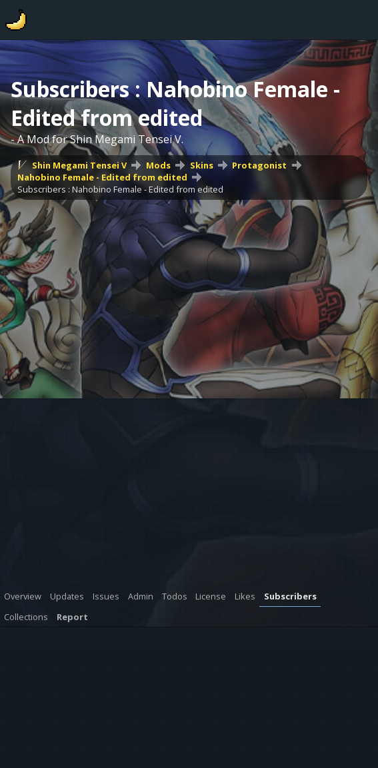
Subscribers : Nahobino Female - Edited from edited (120, 189)
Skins (201, 165)
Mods (158, 165)
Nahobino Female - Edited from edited (102, 177)
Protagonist (259, 165)
